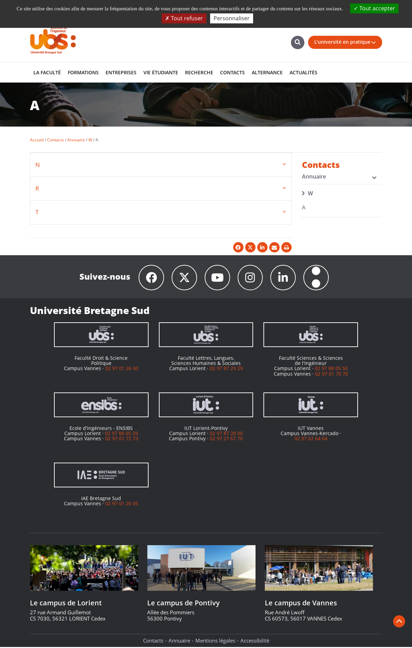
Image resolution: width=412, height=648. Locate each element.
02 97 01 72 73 (121, 439)
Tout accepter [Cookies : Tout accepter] (374, 8)
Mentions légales (215, 641)
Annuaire (179, 641)
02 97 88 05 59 (121, 434)
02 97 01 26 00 (121, 369)
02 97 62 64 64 (310, 439)
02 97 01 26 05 (121, 504)
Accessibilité (254, 641)
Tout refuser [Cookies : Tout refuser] (184, 18)
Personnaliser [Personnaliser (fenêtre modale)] (232, 18)
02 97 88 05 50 (331, 369)
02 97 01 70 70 (331, 374)
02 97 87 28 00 (226, 434)
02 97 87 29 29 (226, 369)
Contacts (153, 641)
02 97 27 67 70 (226, 439)
